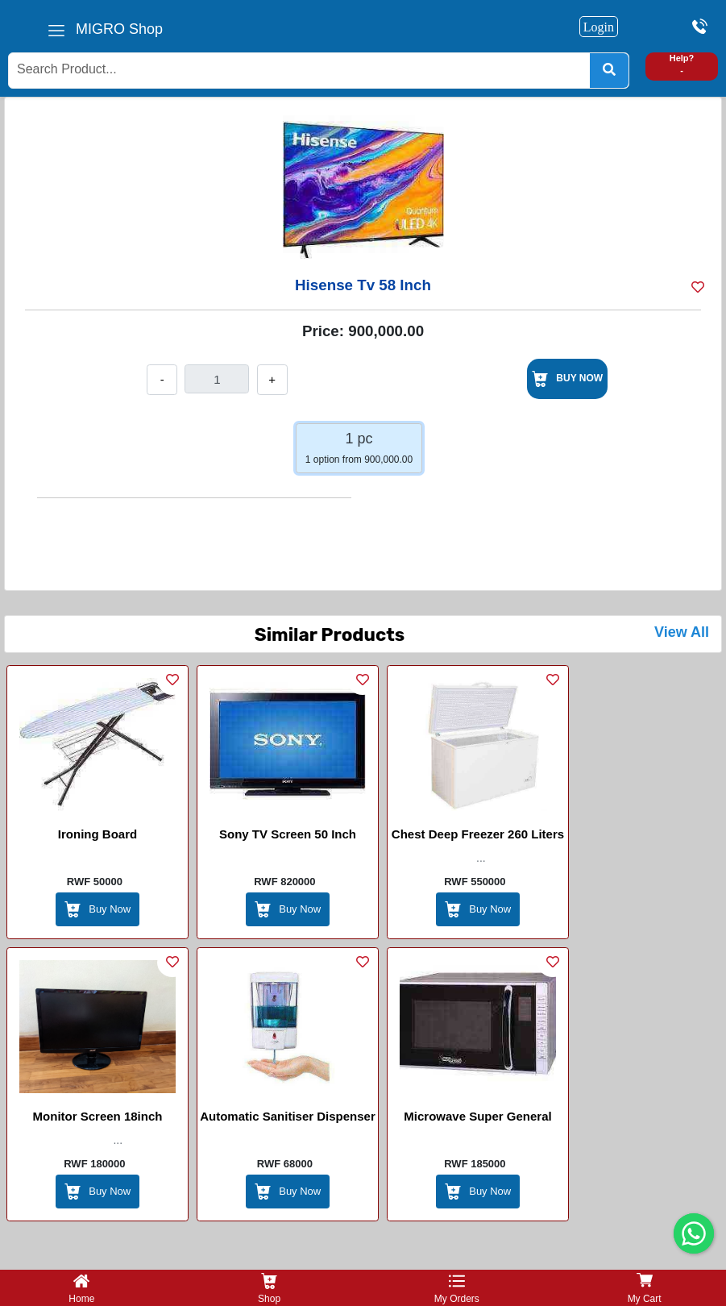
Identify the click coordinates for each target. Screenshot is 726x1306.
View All (681, 632)
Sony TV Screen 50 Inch (287, 834)
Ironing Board (97, 834)
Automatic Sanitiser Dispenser (287, 1116)
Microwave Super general (477, 1116)
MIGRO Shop (119, 29)
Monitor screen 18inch (98, 1116)
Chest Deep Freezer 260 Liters (478, 834)
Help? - (682, 64)
